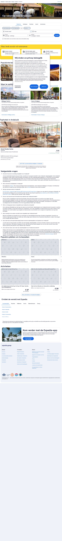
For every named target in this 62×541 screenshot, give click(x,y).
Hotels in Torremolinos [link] (6, 314)
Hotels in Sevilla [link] (5, 312)
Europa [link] (13, 1)
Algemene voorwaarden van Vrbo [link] (38, 354)
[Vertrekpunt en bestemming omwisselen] (31, 31)
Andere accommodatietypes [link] (22, 364)
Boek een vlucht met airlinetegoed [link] (53, 357)
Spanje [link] (16, 1)
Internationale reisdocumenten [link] (52, 359)
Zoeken (57, 35)
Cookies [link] (33, 361)
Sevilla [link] (29, 187)
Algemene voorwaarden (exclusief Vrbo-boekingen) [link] (38, 352)
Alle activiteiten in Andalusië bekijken (31, 294)
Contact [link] (48, 351)
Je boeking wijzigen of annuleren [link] (53, 353)
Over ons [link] (3, 351)
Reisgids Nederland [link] (20, 351)
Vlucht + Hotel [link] (8, 1)
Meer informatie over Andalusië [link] (52, 85)
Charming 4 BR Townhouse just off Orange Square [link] (26, 191)
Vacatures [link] (3, 353)
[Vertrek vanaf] (16, 31)
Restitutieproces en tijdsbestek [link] (52, 355)
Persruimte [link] (4, 359)
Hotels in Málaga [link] (5, 316)
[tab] (19, 24)
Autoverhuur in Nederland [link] (21, 362)
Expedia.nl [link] (2, 1)
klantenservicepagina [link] (49, 234)
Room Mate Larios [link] (43, 193)
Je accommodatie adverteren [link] (7, 355)
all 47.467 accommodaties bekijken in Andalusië (31, 163)
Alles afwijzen (34, 86)
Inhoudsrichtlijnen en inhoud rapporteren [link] (37, 368)
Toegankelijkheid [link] (35, 356)
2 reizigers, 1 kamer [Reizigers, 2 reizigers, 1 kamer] (35, 35)
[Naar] (46, 31)
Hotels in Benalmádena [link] (6, 307)
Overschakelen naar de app (28, 338)
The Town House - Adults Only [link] (9, 191)
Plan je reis (59, 1)
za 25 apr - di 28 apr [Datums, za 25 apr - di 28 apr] (9, 35)
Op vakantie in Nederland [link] (21, 357)
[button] (31, 299)
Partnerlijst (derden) (19, 81)
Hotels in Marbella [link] (5, 309)
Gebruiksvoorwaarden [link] (36, 363)
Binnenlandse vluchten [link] (21, 359)
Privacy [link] (33, 358)
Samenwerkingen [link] (5, 357)
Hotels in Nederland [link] (20, 353)
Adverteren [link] (4, 362)
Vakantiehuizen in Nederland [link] (22, 355)
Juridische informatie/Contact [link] (37, 365)
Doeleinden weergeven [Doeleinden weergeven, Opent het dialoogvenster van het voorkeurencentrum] (18, 86)
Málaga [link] (11, 185)
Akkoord (44, 86)
